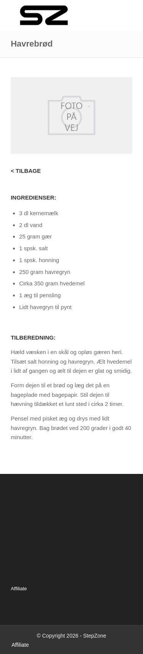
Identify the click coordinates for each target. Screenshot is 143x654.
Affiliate (19, 588)
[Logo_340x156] (59, 15)
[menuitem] (18, 645)
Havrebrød (32, 43)
